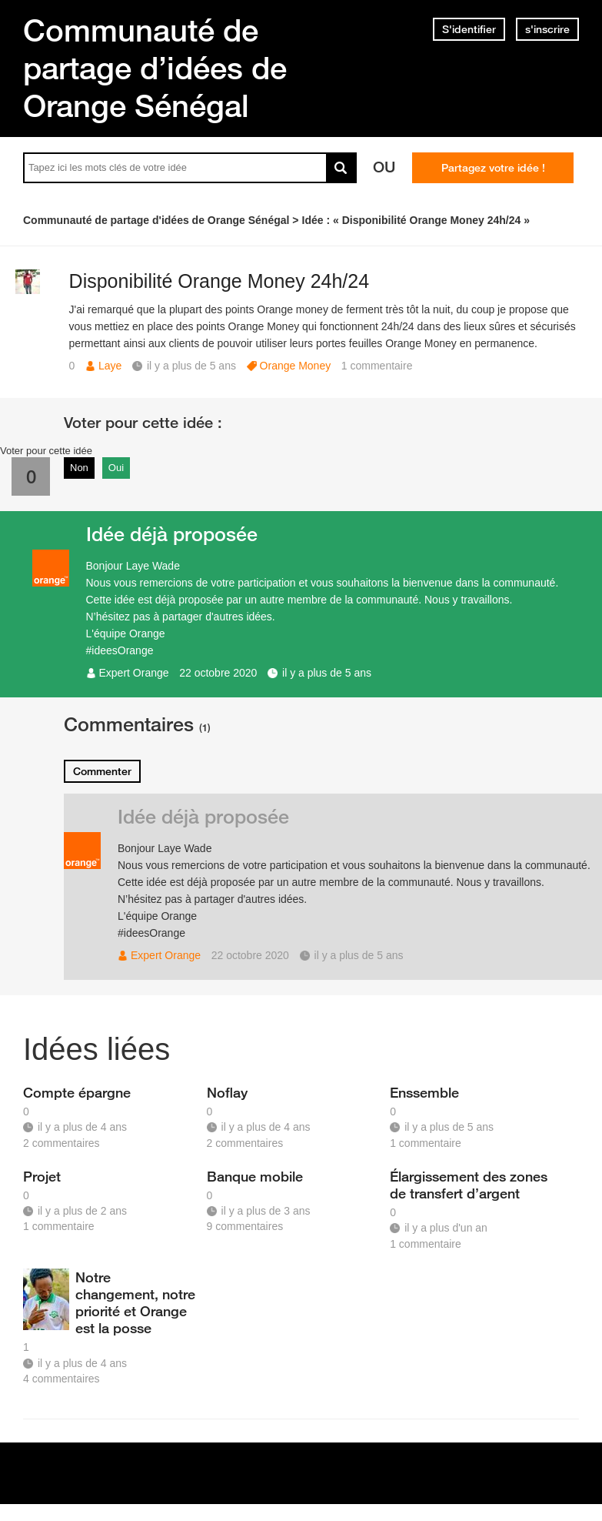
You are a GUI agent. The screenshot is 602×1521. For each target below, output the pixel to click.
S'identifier (469, 29)
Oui (116, 467)
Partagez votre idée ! (493, 168)
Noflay (227, 1092)
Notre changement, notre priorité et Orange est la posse (135, 1302)
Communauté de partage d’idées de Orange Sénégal (155, 68)
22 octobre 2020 (218, 673)
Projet (42, 1176)
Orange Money (295, 365)
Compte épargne (77, 1092)
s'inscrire (547, 29)
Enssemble (424, 1092)
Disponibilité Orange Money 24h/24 (219, 281)
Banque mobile (255, 1176)
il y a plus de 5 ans (326, 673)
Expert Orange (134, 673)
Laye (109, 365)
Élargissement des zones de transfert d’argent (468, 1185)
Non (79, 467)
